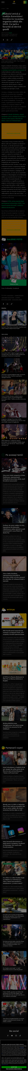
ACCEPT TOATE (14, 1067)
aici (1, 1053)
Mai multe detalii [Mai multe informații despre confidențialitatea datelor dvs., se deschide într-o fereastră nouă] (22, 1047)
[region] (14, 1055)
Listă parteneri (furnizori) (4, 1064)
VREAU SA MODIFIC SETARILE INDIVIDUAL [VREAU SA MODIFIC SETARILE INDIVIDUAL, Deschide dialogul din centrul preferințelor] (14, 1068)
